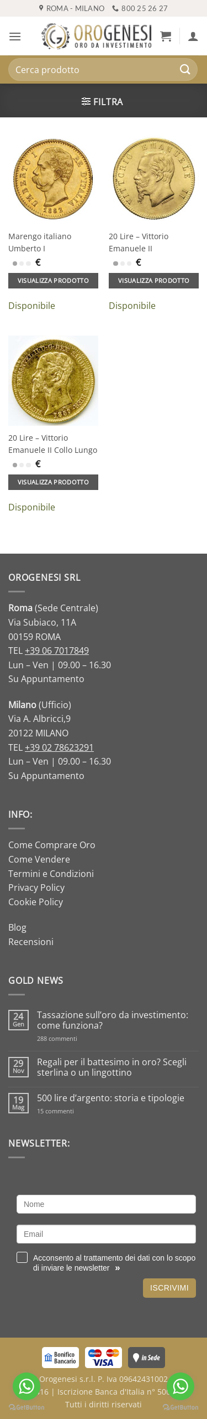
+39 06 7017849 (57, 650)
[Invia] (185, 69)
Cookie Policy (35, 902)
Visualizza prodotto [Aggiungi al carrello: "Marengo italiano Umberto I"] (53, 280)
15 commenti (70, 1110)
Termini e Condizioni (51, 874)
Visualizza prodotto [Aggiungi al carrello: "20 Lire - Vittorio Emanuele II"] (153, 280)
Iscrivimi (169, 1287)
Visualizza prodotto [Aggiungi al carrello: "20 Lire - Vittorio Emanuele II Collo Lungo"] (53, 482)
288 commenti (76, 1038)
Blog (17, 927)
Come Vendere (39, 859)
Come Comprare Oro (51, 845)
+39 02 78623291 (59, 747)
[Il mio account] (193, 36)
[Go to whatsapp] (180, 1386)
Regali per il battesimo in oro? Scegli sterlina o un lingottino (112, 1067)
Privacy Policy (36, 887)
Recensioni (31, 942)
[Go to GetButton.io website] (180, 1407)
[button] (15, 36)
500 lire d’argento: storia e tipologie (110, 1098)
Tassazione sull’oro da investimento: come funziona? (112, 1020)
